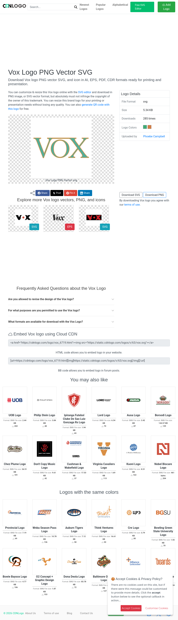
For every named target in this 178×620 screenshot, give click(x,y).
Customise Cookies (156, 608)
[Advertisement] (89, 41)
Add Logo (166, 7)
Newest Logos (84, 7)
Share (42, 193)
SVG (34, 226)
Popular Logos (101, 7)
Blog (70, 613)
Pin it (70, 193)
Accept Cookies (131, 608)
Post (57, 193)
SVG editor (84, 92)
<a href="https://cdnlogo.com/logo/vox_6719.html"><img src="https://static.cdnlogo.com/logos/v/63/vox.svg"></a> (89, 342)
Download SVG (131, 195)
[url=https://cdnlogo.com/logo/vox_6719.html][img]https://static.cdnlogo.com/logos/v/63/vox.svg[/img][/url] (89, 360)
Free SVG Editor (140, 7)
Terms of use (51, 613)
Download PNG (154, 195)
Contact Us (88, 613)
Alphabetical (120, 4)
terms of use (132, 204)
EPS (69, 226)
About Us (30, 613)
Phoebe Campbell (154, 136)
